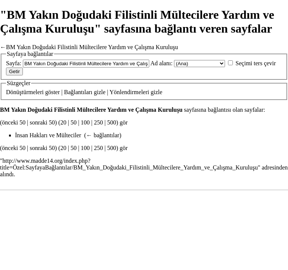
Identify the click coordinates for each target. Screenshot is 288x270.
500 (111, 122)
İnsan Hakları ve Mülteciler (48, 135)
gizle (99, 92)
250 (98, 122)
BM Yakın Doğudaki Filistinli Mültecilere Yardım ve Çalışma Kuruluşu (92, 47)
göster (52, 92)
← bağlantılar (102, 135)
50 (73, 122)
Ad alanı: (161, 63)
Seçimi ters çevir (256, 63)
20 (63, 122)
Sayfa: (13, 63)
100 (85, 122)
